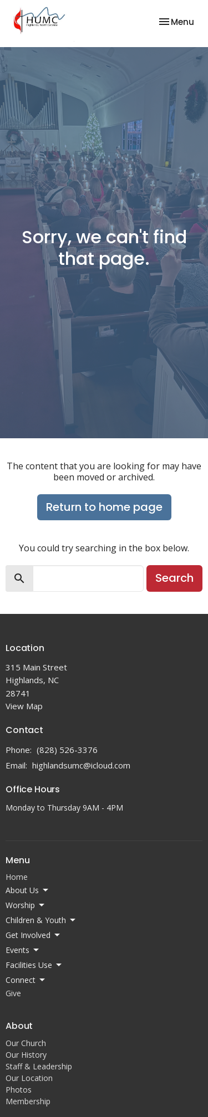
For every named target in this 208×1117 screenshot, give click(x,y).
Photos (19, 1089)
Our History (26, 1054)
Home (17, 877)
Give (13, 993)
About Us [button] (28, 890)
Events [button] (23, 950)
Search (174, 578)
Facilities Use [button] (34, 965)
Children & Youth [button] (41, 920)
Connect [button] (26, 980)
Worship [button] (26, 905)
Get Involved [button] (34, 935)
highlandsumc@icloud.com (81, 765)
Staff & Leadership (39, 1066)
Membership (28, 1101)
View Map (24, 705)
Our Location (29, 1078)
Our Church (26, 1043)
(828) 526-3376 (67, 749)
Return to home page (104, 507)
